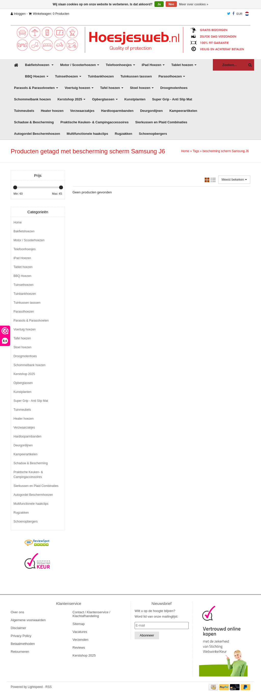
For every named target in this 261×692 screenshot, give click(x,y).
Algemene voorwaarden (28, 620)
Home (185, 151)
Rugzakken (123, 134)
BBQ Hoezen (36, 76)
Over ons (17, 612)
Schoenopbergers (153, 134)
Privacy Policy (21, 636)
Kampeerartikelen (183, 111)
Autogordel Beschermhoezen (37, 134)
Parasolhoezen (172, 76)
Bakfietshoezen (39, 65)
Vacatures (80, 632)
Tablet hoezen (184, 65)
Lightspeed (35, 687)
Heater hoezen (52, 111)
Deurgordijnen (151, 111)
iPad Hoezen (153, 65)
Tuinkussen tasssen (136, 76)
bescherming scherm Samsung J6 (226, 151)
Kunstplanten (135, 99)
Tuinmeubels (24, 111)
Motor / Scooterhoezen (79, 65)
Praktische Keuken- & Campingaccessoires (94, 122)
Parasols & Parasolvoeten (36, 88)
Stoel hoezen (142, 88)
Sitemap (79, 624)
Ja (159, 4)
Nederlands (247, 14)
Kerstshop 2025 (71, 99)
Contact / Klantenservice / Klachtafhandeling (91, 614)
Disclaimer (18, 628)
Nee (171, 4)
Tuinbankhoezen (101, 76)
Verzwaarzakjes (82, 111)
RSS (48, 687)
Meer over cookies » (193, 4)
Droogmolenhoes (174, 88)
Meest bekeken (234, 179)
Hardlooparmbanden (117, 111)
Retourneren (20, 652)
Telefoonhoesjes (120, 65)
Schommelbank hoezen (32, 99)
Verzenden (80, 640)
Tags (196, 151)
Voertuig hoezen (79, 88)
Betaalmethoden (23, 644)
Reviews (79, 647)
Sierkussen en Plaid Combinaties (161, 122)
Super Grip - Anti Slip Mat (172, 99)
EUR (239, 13)
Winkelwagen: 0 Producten (49, 14)
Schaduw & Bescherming (34, 122)
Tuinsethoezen (68, 76)
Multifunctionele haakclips (87, 134)
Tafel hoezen (111, 88)
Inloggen (18, 14)
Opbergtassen (105, 99)
